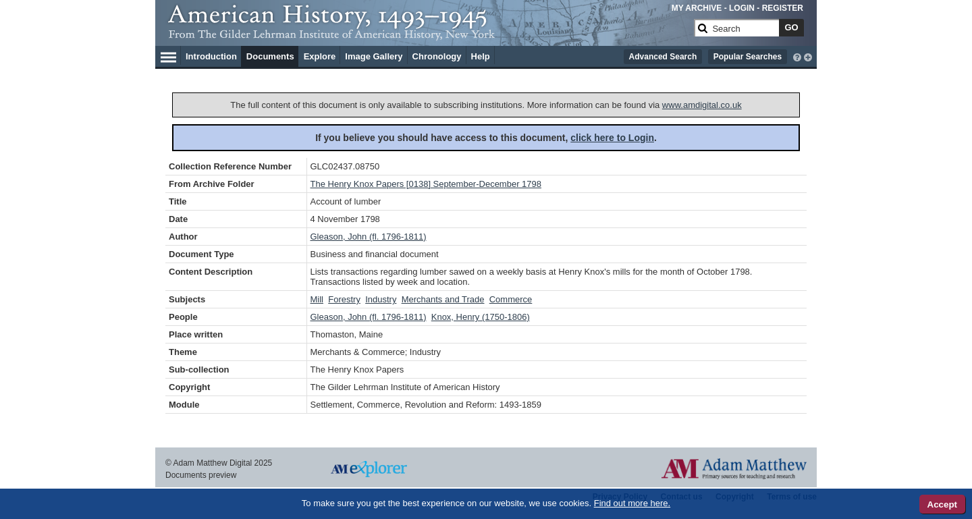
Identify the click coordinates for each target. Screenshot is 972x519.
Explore (320, 56)
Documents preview (200, 475)
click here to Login (612, 137)
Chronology (437, 56)
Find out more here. (632, 503)
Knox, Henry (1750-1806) (480, 317)
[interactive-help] (797, 56)
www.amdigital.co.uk (702, 105)
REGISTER (782, 8)
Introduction (211, 56)
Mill (317, 299)
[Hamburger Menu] (168, 55)
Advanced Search (663, 56)
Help (480, 56)
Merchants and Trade (443, 299)
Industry (380, 299)
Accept (942, 504)
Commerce (511, 299)
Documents (270, 56)
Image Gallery (373, 56)
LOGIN (742, 8)
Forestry (344, 299)
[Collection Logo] (428, 33)
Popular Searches (747, 56)
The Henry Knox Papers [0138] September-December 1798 (426, 184)
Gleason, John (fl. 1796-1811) (368, 236)
